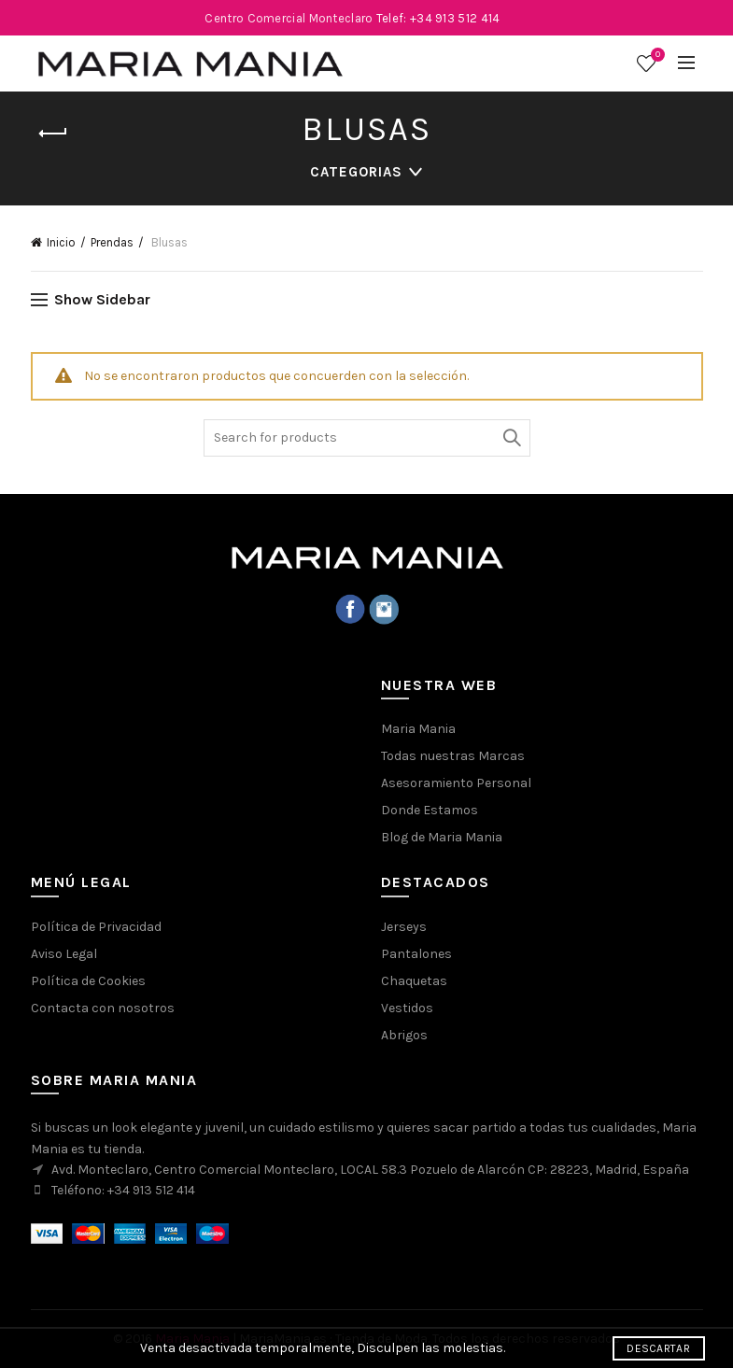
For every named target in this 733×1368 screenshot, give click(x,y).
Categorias (356, 171)
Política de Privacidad (96, 927)
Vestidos (407, 1008)
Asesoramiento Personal (456, 783)
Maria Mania (418, 729)
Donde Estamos (429, 810)
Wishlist (655, 55)
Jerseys (404, 927)
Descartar (658, 1348)
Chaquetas (414, 981)
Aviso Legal (64, 954)
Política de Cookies (88, 981)
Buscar (511, 438)
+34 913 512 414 (151, 1190)
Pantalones (416, 954)
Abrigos (404, 1035)
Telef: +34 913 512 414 (438, 18)
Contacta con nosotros (103, 1008)
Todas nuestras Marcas (453, 756)
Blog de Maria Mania (441, 837)
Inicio (61, 242)
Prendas (112, 242)
